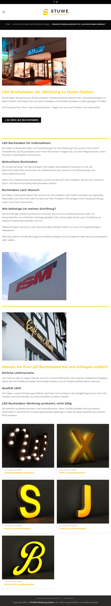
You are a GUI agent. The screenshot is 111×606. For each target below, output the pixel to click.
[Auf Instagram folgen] (57, 2)
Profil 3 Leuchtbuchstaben (72, 472)
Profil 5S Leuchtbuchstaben (72, 528)
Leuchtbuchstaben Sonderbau (19, 472)
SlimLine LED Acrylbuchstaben (19, 584)
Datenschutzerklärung (49, 598)
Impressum (68, 598)
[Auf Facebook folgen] (54, 2)
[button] (3, 12)
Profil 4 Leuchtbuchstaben (17, 528)
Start (8, 24)
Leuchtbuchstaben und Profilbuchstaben (31, 24)
